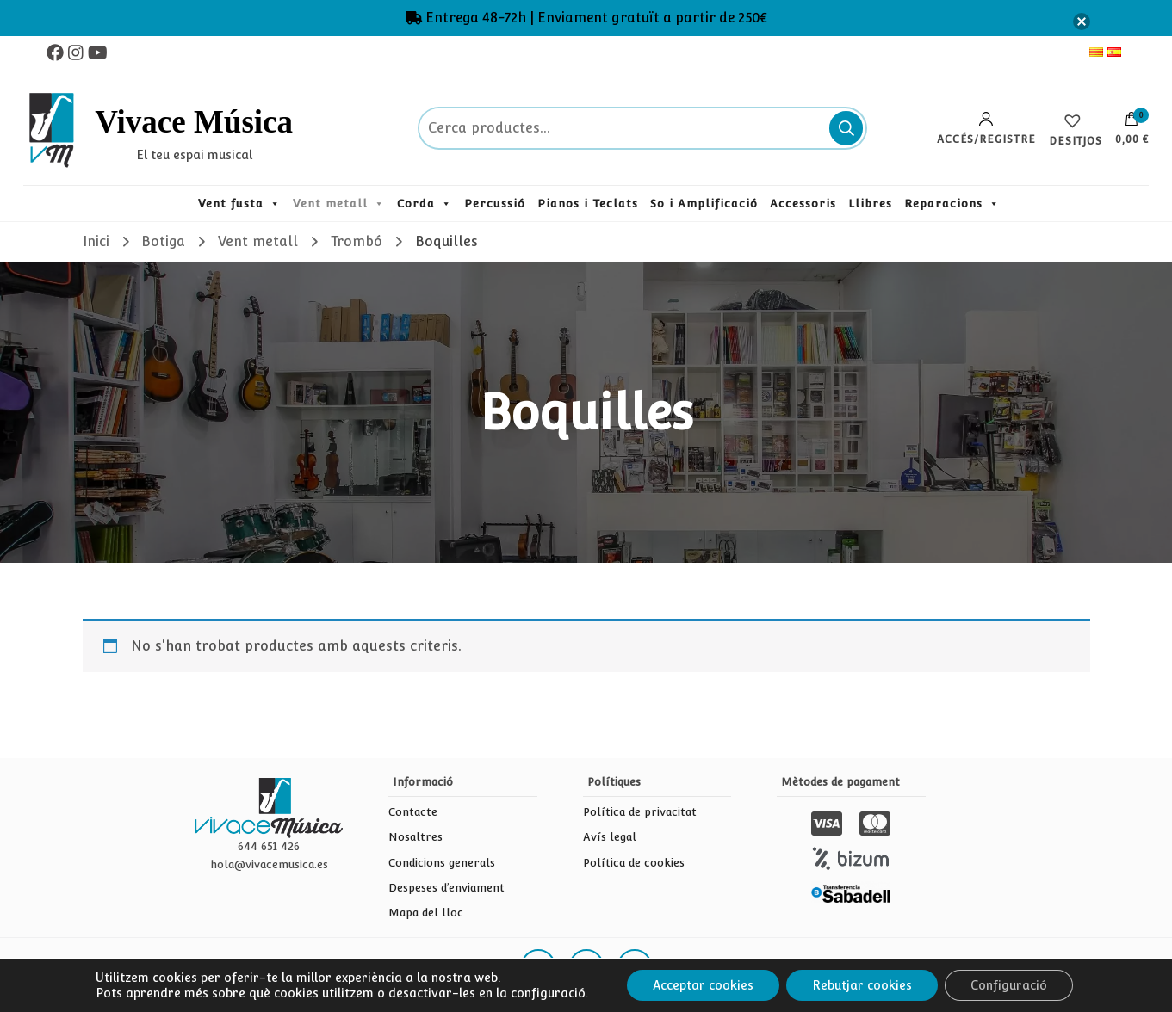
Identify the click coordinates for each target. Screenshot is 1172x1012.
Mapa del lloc (425, 912)
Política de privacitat (640, 811)
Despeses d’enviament (446, 887)
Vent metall (330, 203)
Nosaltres (415, 836)
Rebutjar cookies (862, 985)
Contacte (412, 811)
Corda (416, 203)
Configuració (1008, 985)
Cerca (846, 128)
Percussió (494, 203)
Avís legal (609, 836)
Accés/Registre (986, 128)
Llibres (870, 203)
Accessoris (803, 203)
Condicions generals (441, 862)
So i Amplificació (704, 203)
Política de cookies (634, 862)
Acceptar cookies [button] (703, 985)
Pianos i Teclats (587, 203)
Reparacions (943, 203)
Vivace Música (194, 121)
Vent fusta (231, 203)
